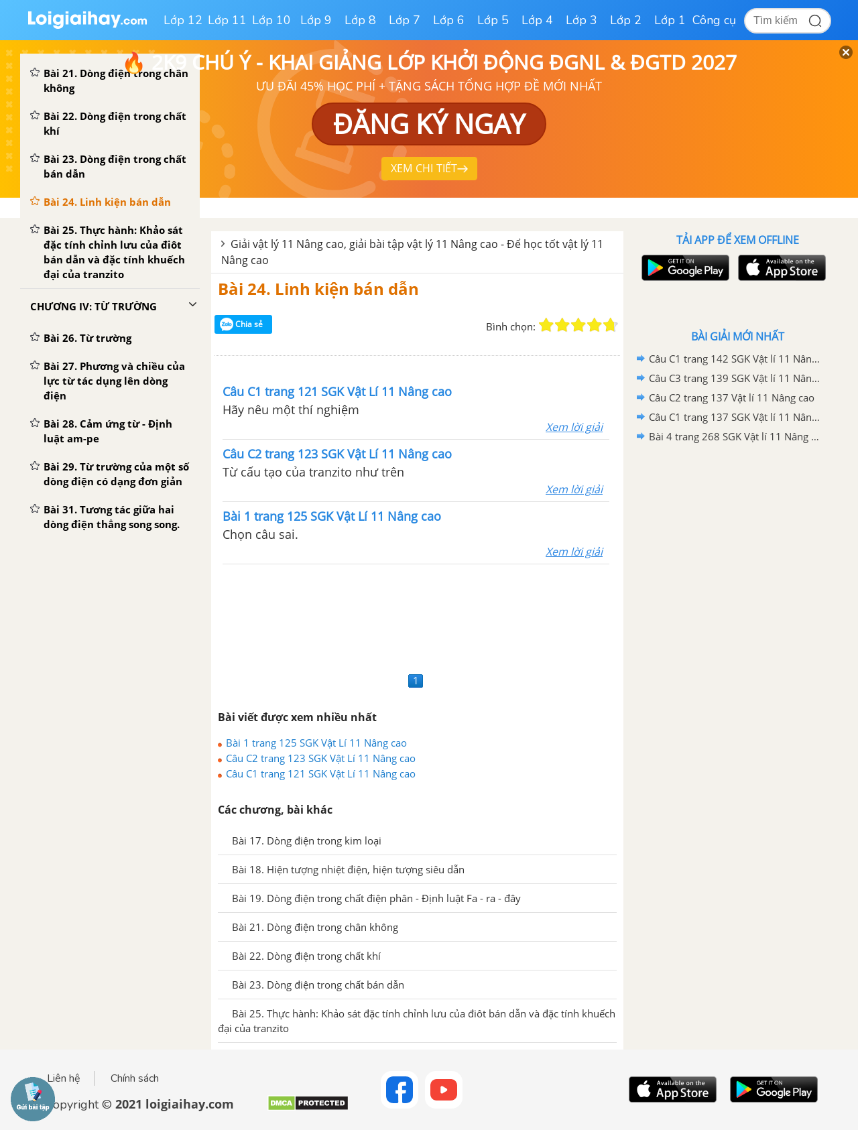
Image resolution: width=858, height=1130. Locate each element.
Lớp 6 (449, 20)
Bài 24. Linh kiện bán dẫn (318, 288)
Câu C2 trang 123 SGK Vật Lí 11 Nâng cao (321, 758)
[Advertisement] (417, 616)
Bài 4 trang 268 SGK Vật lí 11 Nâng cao (735, 436)
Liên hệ (63, 1078)
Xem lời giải (574, 427)
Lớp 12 (183, 20)
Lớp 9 (316, 20)
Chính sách (135, 1078)
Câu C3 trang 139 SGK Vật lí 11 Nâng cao (735, 378)
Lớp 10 (271, 20)
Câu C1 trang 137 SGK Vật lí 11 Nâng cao (735, 417)
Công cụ (714, 20)
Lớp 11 (227, 20)
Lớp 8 (360, 20)
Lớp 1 (670, 20)
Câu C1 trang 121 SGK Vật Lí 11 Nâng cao (321, 773)
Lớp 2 (625, 20)
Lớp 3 (581, 20)
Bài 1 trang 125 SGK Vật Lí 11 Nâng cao (316, 742)
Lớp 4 (537, 20)
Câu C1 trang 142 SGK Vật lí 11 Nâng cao (735, 358)
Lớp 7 (404, 20)
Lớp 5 (493, 20)
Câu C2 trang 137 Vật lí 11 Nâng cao (731, 397)
